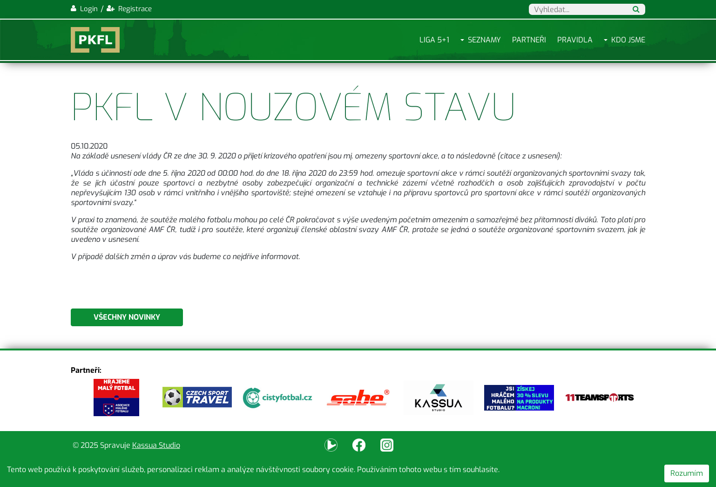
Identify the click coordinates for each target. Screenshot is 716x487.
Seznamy (484, 40)
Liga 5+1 (434, 40)
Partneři (529, 40)
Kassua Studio (156, 445)
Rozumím (686, 473)
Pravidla (575, 40)
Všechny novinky (127, 317)
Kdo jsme (628, 40)
